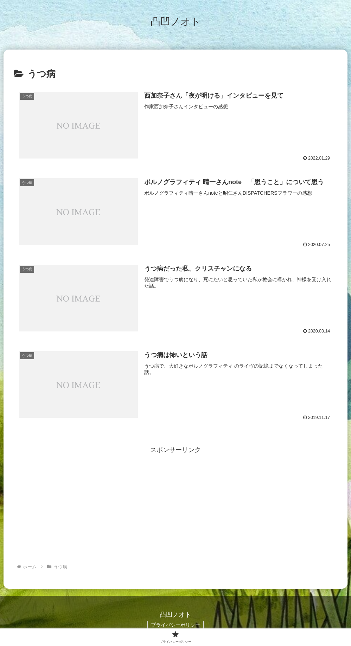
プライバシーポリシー (175, 625)
